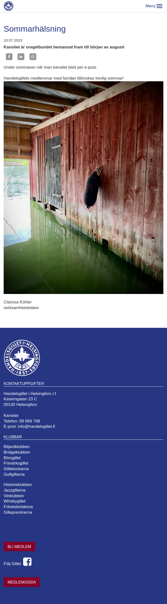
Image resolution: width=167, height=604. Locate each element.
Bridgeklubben (17, 452)
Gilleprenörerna (18, 512)
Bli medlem (19, 547)
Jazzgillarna (15, 490)
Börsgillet (12, 458)
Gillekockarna (16, 469)
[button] (159, 6)
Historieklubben (18, 484)
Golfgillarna (14, 474)
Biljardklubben (17, 446)
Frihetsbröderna (18, 506)
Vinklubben (14, 496)
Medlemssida (22, 582)
